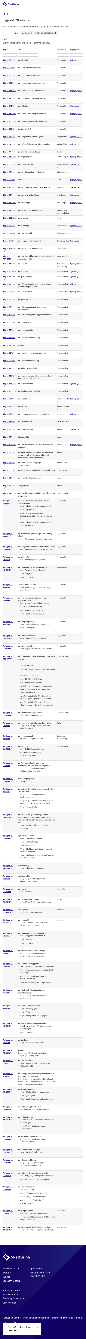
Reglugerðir (26, 33)
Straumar (77, 1317)
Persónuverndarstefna (61, 1317)
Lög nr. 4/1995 (8, 152)
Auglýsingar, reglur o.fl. (46, 33)
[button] (6, 14)
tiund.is (6, 1277)
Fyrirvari (7, 1317)
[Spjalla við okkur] (75, 1328)
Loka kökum (36, 1327)
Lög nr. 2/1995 (8, 271)
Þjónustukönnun (41, 1317)
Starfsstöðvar (9, 1302)
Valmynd (81, 4)
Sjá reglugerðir (75, 60)
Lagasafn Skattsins (12, 1281)
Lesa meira (13, 1330)
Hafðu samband (10, 1294)
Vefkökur (27, 1317)
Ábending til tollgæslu (13, 1298)
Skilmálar (16, 1317)
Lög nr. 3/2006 (8, 399)
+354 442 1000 (12, 1290)
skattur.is (7, 1272)
